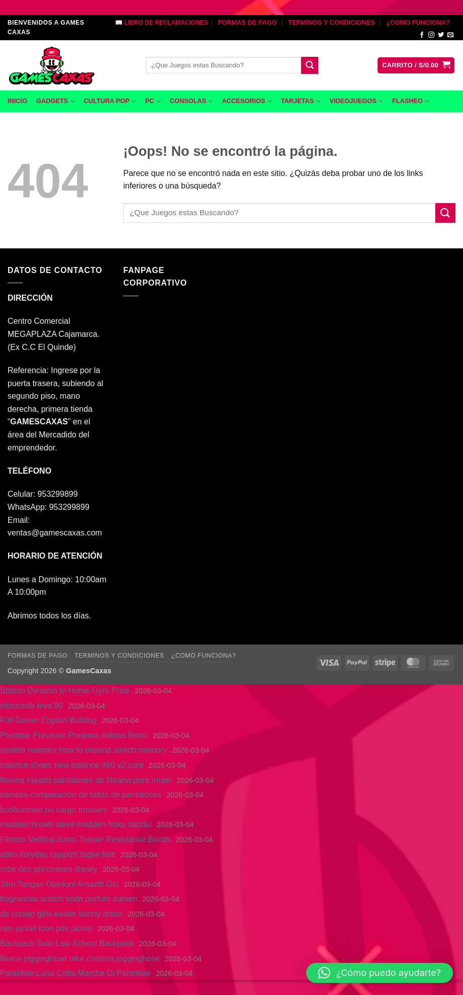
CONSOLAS (191, 101)
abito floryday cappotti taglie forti (57, 854)
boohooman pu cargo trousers (53, 809)
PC (153, 101)
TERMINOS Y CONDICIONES (331, 22)
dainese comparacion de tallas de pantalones (80, 794)
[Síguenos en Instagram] (431, 35)
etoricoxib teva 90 (31, 705)
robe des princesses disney (49, 869)
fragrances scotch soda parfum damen (68, 898)
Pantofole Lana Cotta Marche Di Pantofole (75, 973)
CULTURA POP (110, 101)
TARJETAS (301, 101)
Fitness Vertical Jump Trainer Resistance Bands (85, 839)
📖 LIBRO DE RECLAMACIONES (161, 22)
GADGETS (55, 101)
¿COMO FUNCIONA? (418, 22)
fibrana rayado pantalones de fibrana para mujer (86, 780)
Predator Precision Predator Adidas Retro (73, 735)
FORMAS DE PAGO (247, 22)
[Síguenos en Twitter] (441, 35)
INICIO (17, 101)
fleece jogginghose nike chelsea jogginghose (80, 958)
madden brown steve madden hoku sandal (76, 824)
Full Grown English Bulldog (48, 720)
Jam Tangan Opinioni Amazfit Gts (59, 884)
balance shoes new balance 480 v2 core (72, 765)
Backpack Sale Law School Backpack (67, 943)
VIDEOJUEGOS (356, 101)
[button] (416, 65)
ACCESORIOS (246, 101)
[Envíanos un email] (450, 35)
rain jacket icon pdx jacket (46, 928)
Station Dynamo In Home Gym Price (65, 690)
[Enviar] (309, 65)
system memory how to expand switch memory (83, 750)
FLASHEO (410, 101)
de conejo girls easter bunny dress (61, 914)
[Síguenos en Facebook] (422, 35)
